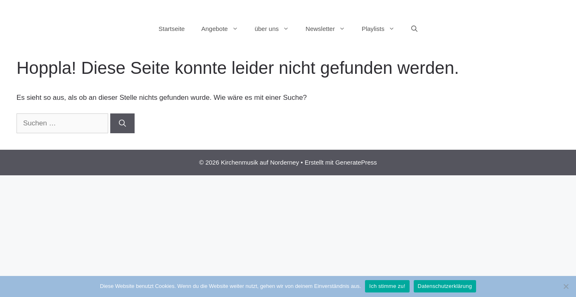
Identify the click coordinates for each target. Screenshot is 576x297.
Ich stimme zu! (387, 286)
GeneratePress (356, 162)
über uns (276, 28)
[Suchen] (122, 123)
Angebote (223, 28)
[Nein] (566, 286)
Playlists (382, 28)
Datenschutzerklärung (445, 286)
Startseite (172, 28)
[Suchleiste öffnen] (414, 28)
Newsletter (329, 28)
